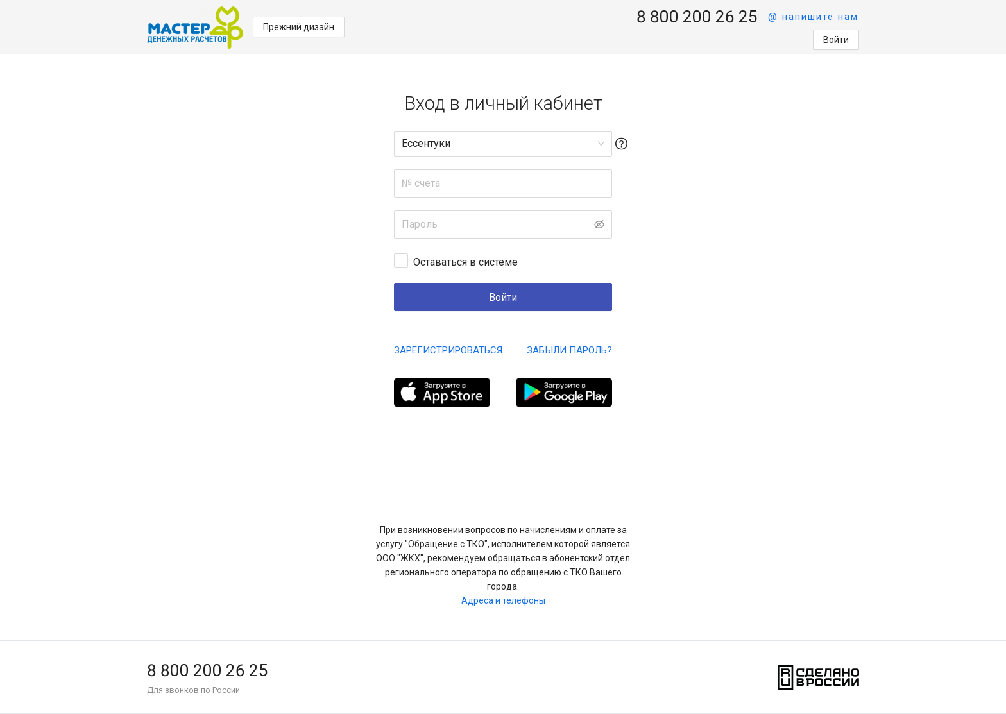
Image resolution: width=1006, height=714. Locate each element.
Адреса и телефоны (503, 600)
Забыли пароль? (569, 350)
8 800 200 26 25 (697, 16)
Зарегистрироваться (448, 350)
